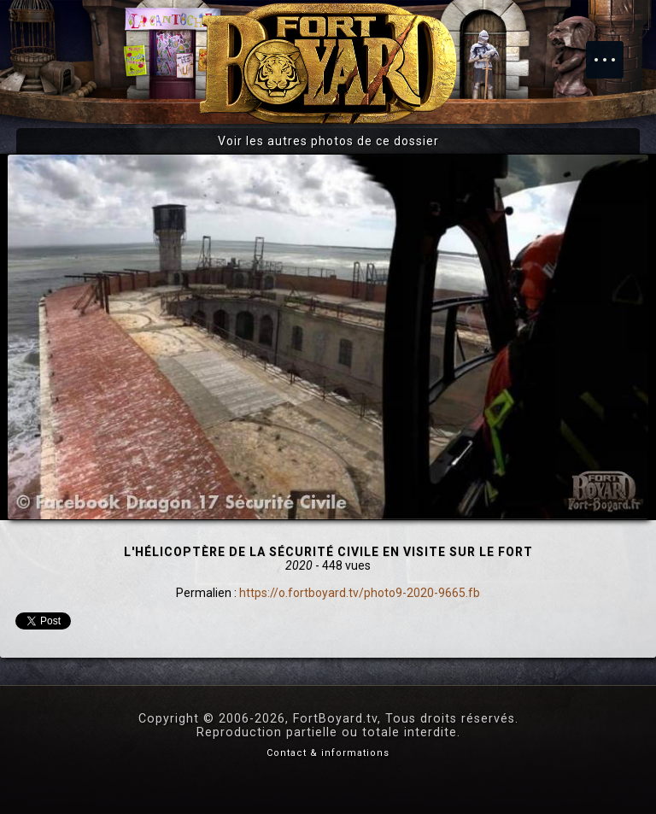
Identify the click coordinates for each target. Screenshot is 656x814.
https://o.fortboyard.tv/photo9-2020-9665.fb (359, 593)
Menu (613, 51)
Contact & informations (328, 752)
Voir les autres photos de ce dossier (328, 141)
